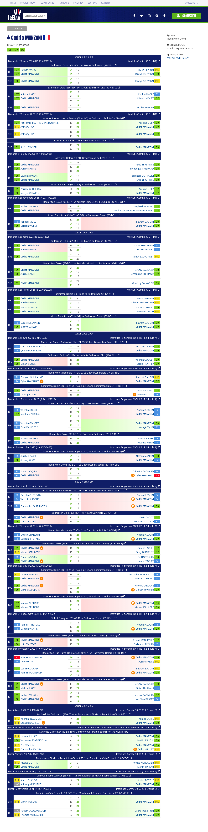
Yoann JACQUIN (145, 409)
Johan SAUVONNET (143, 256)
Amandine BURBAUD (142, 273)
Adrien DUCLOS (29, 780)
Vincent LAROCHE (30, 499)
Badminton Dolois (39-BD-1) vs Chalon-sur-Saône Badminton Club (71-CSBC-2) (84, 569)
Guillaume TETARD (30, 538)
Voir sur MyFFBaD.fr (177, 57)
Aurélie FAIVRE (28, 168)
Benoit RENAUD (145, 298)
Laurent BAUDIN (29, 175)
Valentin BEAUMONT (31, 718)
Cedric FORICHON (144, 810)
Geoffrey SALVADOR (143, 283)
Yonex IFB (64, 3)
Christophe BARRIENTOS (34, 346)
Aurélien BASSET (29, 455)
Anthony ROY (27, 126)
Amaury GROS (28, 460)
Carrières (105, 3)
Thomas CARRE (145, 718)
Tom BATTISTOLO (144, 521)
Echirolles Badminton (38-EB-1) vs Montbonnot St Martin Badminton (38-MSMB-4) (84, 731)
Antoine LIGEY (28, 94)
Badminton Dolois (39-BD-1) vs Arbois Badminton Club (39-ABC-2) (84, 87)
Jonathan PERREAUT (31, 414)
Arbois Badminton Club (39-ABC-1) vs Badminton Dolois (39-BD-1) (84, 403)
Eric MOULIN (27, 745)
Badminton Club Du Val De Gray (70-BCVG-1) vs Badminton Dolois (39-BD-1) (84, 652)
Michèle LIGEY (28, 688)
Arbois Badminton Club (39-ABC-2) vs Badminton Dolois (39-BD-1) (84, 215)
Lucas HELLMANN (144, 245)
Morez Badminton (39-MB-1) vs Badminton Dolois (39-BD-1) (84, 184)
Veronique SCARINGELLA (34, 740)
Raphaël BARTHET (144, 206)
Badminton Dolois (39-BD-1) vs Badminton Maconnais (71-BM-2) (84, 464)
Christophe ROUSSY (31, 749)
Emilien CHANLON (30, 534)
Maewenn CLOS (145, 394)
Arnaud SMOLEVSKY (143, 640)
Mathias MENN (146, 442)
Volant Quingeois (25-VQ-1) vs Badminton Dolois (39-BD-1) (84, 618)
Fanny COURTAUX (144, 687)
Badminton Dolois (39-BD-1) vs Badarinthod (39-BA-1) (84, 293)
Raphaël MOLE (146, 94)
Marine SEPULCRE (30, 552)
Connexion (186, 15)
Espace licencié (48, 3)
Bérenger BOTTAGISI (142, 175)
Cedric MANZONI (30, 73)
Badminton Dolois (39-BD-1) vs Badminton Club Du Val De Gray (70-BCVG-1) (84, 543)
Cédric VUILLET (146, 749)
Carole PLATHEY (145, 363)
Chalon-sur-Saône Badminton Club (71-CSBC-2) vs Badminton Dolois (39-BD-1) (84, 490)
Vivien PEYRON (146, 69)
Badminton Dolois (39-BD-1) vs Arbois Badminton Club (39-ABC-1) (84, 355)
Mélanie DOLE (28, 363)
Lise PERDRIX (28, 661)
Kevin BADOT (146, 517)
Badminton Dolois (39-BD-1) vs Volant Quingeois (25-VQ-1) (84, 512)
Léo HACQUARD (145, 557)
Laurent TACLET (145, 548)
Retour (18, 28)
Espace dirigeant (28, 3)
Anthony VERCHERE (31, 784)
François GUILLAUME (32, 377)
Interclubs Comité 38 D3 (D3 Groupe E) (138, 710)
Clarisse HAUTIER (144, 589)
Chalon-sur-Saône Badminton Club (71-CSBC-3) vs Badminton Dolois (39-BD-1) (84, 342)
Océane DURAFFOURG (142, 302)
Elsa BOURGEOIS (29, 427)
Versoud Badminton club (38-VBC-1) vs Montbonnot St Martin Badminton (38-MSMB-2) (84, 775)
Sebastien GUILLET (31, 722)
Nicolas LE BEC (146, 438)
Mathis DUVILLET (30, 307)
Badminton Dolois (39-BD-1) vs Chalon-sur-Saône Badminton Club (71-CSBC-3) (84, 385)
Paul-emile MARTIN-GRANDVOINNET (40, 122)
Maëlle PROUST (145, 249)
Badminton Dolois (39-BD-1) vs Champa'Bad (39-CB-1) (84, 157)
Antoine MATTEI (145, 311)
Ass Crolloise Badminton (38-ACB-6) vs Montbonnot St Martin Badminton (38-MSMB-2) (84, 714)
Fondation (78, 3)
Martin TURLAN (145, 766)
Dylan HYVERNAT (30, 381)
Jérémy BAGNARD (144, 269)
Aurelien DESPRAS (144, 578)
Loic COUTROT (28, 521)
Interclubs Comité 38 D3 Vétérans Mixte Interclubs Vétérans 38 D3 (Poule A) (119, 727)
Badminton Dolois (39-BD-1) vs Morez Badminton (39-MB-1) (84, 65)
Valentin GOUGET (144, 359)
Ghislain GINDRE (145, 164)
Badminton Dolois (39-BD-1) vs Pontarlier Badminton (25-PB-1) (84, 434)
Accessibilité (191, 3)
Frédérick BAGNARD (143, 471)
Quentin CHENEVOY (31, 350)
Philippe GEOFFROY (31, 188)
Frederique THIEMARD (142, 168)
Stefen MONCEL (29, 147)
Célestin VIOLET (145, 98)
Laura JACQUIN (28, 394)
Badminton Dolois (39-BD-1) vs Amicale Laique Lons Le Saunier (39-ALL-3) (84, 201)
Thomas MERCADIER (142, 762)
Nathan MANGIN (29, 69)
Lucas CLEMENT (145, 307)
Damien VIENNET (30, 628)
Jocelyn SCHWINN (144, 73)
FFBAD (13, 3)
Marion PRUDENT (30, 607)
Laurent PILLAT (29, 736)
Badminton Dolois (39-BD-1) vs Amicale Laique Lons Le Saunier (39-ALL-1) (84, 679)
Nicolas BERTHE (29, 762)
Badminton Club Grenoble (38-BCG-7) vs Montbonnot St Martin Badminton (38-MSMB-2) (84, 793)
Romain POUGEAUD (31, 657)
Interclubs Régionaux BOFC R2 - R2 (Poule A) (135, 337)
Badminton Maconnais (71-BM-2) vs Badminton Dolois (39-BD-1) (84, 372)
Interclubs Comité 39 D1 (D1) (143, 61)
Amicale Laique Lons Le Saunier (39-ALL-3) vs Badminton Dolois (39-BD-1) (84, 118)
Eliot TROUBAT (146, 390)
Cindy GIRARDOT (145, 552)
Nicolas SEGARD (145, 107)
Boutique (92, 3)
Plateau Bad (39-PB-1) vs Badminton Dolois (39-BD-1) (84, 140)
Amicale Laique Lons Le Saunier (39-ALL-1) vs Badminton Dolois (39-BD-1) (84, 451)
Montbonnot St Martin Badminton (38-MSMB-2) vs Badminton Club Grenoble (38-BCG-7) (84, 758)
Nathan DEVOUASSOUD (33, 810)
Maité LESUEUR (145, 740)
